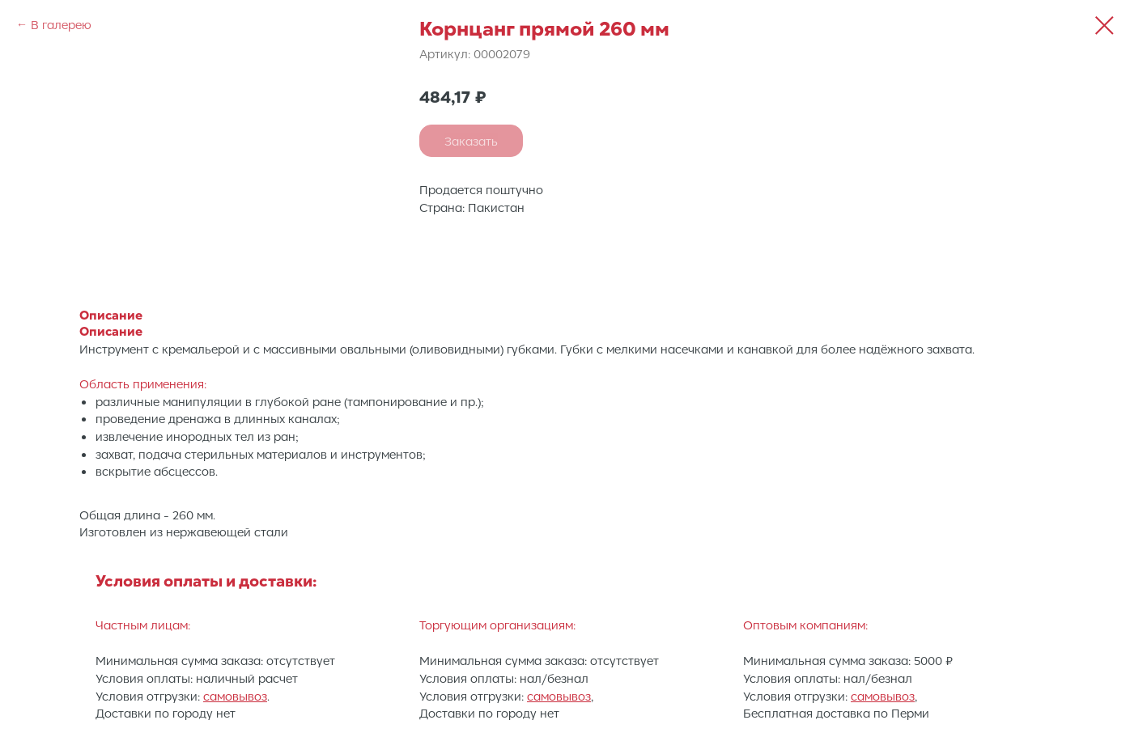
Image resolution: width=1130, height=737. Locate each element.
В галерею (61, 24)
